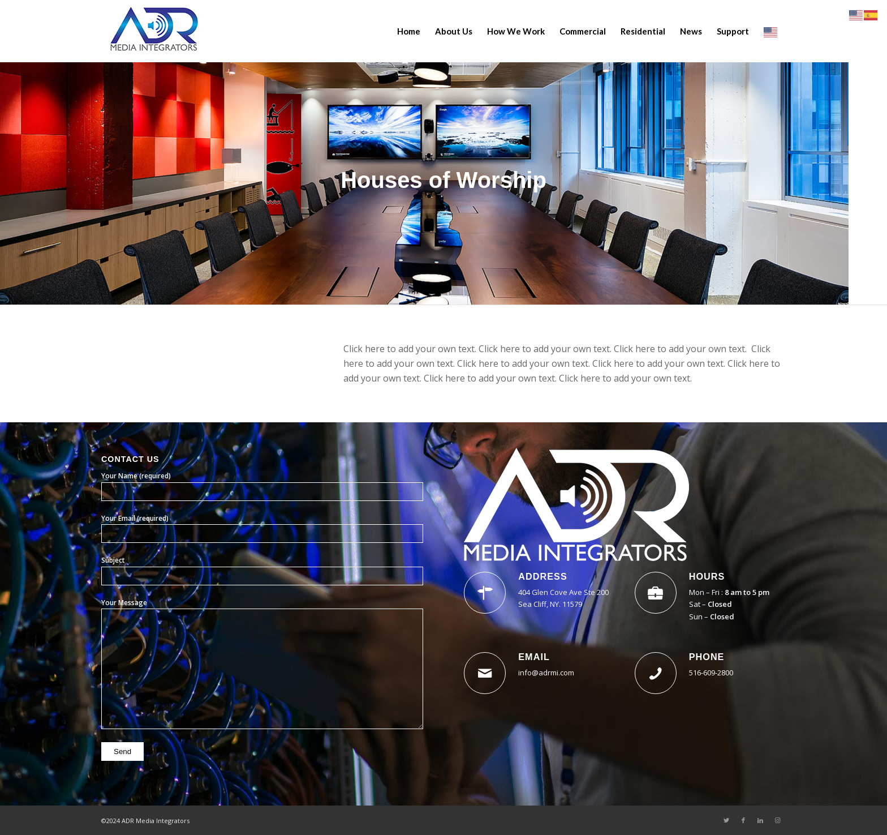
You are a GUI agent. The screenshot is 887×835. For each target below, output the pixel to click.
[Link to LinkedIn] (760, 820)
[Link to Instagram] (777, 820)
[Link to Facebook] (743, 820)
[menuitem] (409, 31)
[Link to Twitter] (726, 820)
